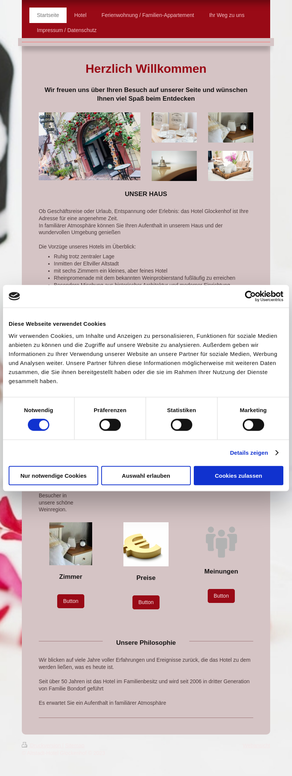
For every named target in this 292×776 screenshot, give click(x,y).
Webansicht (256, 745)
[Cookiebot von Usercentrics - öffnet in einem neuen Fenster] (250, 296)
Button (70, 601)
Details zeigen (249, 452)
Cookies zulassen (238, 475)
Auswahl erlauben (146, 475)
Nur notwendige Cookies (53, 475)
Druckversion (42, 745)
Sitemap (74, 745)
